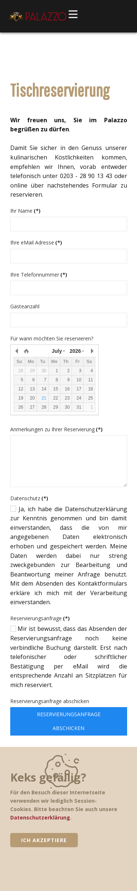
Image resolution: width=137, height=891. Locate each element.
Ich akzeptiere (44, 840)
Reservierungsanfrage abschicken (49, 701)
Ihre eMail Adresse (36, 242)
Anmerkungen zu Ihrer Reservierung (56, 429)
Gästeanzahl (24, 306)
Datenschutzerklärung (40, 817)
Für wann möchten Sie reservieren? (51, 338)
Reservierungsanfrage (40, 618)
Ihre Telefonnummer (38, 274)
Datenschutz (29, 498)
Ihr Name (25, 210)
